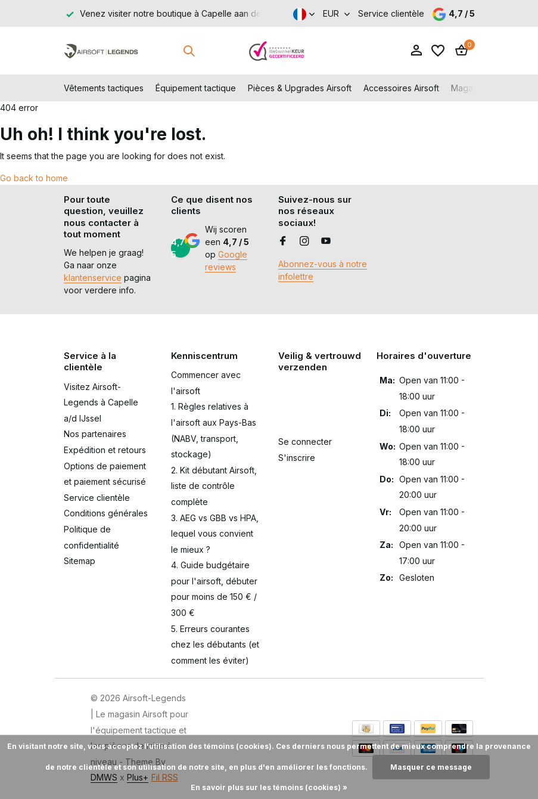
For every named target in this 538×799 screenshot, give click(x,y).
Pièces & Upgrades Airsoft (300, 88)
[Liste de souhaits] (437, 50)
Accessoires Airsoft (401, 88)
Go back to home (34, 178)
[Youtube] (326, 241)
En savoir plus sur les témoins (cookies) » (269, 787)
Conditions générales (106, 513)
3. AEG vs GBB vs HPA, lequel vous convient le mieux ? (215, 534)
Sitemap (79, 561)
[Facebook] (283, 241)
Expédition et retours (105, 450)
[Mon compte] (416, 50)
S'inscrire (296, 458)
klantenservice (93, 277)
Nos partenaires (95, 434)
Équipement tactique (196, 88)
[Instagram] (304, 241)
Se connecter (305, 441)
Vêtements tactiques (104, 88)
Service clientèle (391, 13)
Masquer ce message (431, 767)
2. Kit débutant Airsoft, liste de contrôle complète (214, 486)
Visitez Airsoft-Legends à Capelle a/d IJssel (101, 402)
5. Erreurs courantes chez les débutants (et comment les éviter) (215, 644)
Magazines (472, 88)
